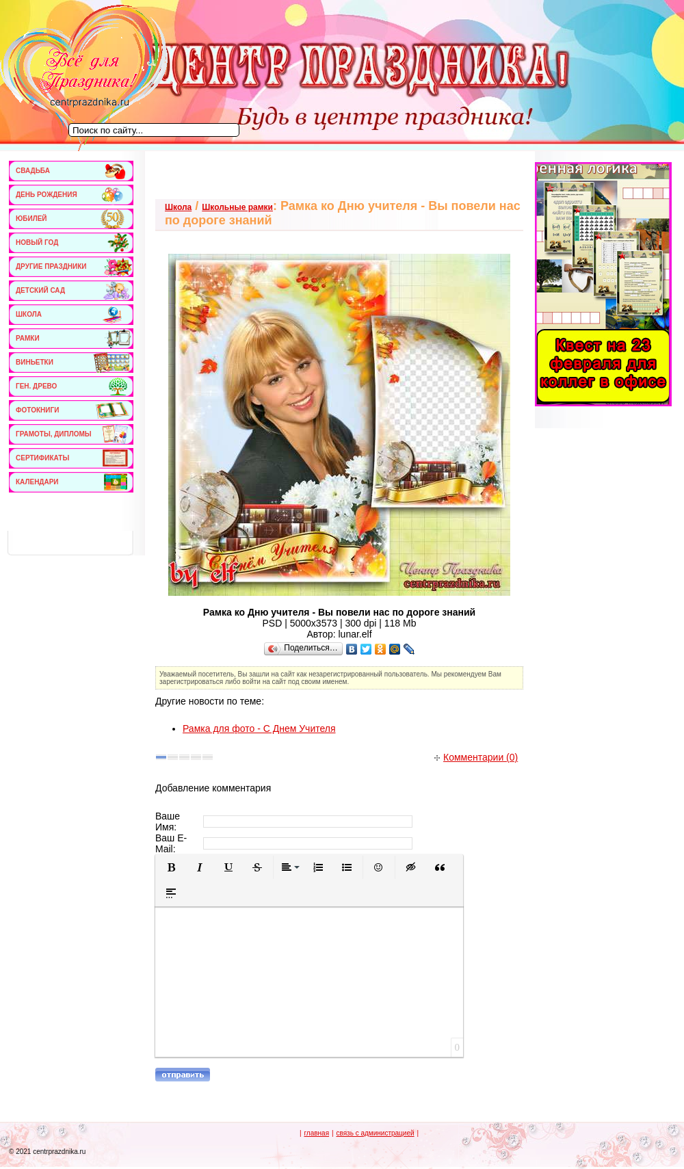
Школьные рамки (237, 207)
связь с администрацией (375, 1133)
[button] (171, 867)
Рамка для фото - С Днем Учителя (259, 728)
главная (316, 1133)
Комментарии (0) (476, 757)
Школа (178, 207)
